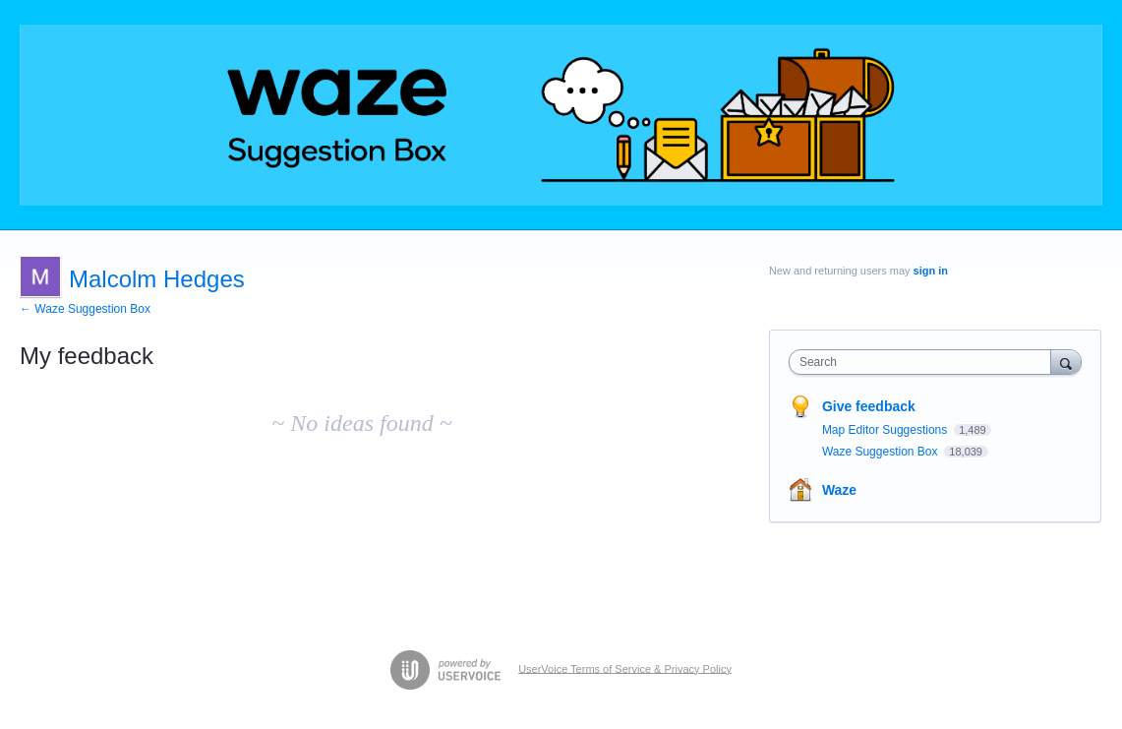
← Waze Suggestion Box (85, 309)
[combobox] (924, 362)
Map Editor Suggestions (886, 430)
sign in (931, 270)
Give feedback (868, 406)
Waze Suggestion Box (881, 451)
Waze (839, 490)
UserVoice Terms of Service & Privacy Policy (625, 668)
